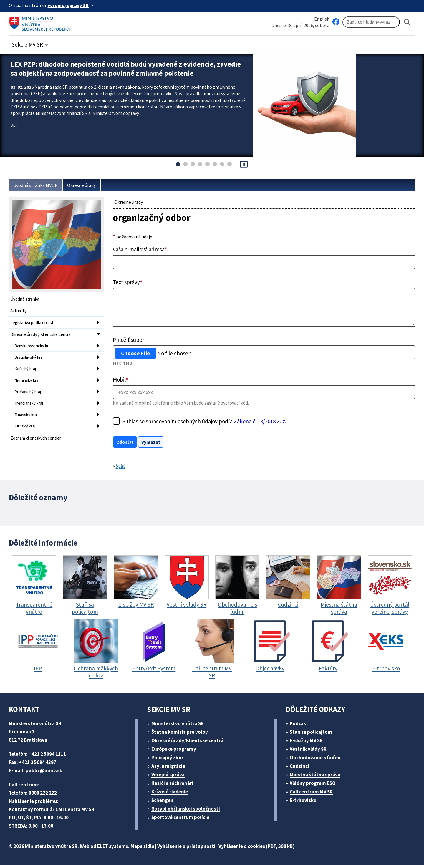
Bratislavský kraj (29, 357)
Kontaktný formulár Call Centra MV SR (51, 809)
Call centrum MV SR (311, 791)
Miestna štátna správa (315, 774)
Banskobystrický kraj (33, 345)
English (321, 19)
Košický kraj (25, 368)
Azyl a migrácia (168, 766)
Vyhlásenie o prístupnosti (186, 846)
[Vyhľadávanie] (371, 22)
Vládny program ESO (313, 783)
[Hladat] (407, 22)
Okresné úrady (81, 185)
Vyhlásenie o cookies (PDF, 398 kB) (256, 846)
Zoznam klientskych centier (35, 438)
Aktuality (18, 311)
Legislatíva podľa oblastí (32, 322)
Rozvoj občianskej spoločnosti (185, 809)
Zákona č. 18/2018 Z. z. (260, 421)
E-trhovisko (303, 800)
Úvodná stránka (24, 299)
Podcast (299, 723)
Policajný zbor (167, 757)
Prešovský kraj (28, 391)
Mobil (120, 379)
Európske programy (173, 749)
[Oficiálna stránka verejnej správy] (72, 5)
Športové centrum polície (180, 817)
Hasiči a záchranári (172, 783)
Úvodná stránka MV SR (35, 185)
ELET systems (112, 846)
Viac (15, 125)
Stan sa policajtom (311, 732)
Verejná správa (168, 774)
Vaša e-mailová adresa (140, 249)
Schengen (162, 800)
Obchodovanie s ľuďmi (315, 757)
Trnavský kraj (26, 414)
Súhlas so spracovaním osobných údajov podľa (204, 421)
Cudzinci (299, 766)
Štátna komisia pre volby (179, 732)
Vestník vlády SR (308, 749)
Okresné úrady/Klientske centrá (187, 740)
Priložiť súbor (128, 339)
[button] (31, 42)
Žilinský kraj (25, 426)
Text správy (128, 282)
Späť (120, 466)
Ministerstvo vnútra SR (177, 723)
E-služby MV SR (306, 740)
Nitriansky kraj (27, 380)
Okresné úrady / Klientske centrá (40, 334)
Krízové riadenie (169, 791)
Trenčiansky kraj (29, 403)
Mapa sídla (142, 846)
